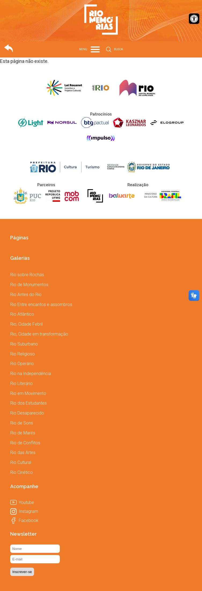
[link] (194, 18)
